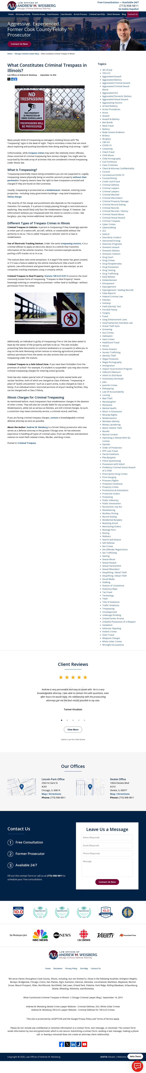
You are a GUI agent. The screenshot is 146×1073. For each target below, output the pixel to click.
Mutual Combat (110, 434)
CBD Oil (106, 142)
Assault (106, 115)
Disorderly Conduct (111, 237)
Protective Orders (111, 493)
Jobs (104, 382)
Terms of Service (104, 1018)
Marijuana (107, 404)
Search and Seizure (111, 539)
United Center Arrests (113, 618)
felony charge (14, 196)
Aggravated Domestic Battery (117, 96)
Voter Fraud (108, 634)
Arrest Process (80, 14)
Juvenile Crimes (109, 385)
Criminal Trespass (27, 443)
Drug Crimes (108, 260)
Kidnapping (108, 388)
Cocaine (106, 171)
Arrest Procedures (111, 109)
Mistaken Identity (111, 421)
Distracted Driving (111, 240)
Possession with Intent (113, 464)
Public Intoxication (111, 503)
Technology (108, 595)
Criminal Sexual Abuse (113, 214)
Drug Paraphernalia (112, 263)
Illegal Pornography (112, 362)
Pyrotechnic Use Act (112, 506)
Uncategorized (109, 612)
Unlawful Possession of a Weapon (119, 621)
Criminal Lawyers (110, 188)
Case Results (66, 14)
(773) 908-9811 (129, 6)
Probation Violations (112, 483)
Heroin (105, 345)
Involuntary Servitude (112, 378)
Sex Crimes (107, 546)
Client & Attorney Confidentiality (118, 168)
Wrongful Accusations (113, 644)
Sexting (106, 556)
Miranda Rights (109, 414)
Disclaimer (58, 968)
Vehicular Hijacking (111, 628)
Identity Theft (109, 355)
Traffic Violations (110, 605)
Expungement (109, 286)
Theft (105, 598)
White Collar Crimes (112, 641)
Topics (102, 64)
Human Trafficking (111, 352)
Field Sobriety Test (111, 306)
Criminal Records (110, 207)
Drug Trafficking (110, 273)
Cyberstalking (109, 227)
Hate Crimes (108, 339)
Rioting (105, 533)
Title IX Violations (111, 602)
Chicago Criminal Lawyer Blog (26, 54)
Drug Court (107, 257)
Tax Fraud (107, 592)
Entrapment (108, 283)
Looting (106, 395)
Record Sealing (109, 516)
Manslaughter (109, 401)
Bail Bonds (107, 122)
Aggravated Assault (111, 76)
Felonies (106, 299)
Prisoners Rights (110, 480)
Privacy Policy (71, 968)
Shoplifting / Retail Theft (114, 572)
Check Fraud (108, 152)
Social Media (108, 579)
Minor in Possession (112, 411)
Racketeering (108, 510)
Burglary (106, 138)
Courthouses (53, 14)
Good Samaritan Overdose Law (117, 322)
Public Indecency (110, 500)
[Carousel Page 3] (73, 720)
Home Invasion (109, 349)
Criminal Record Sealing (114, 204)
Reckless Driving (110, 513)
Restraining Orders (111, 526)
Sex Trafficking (109, 552)
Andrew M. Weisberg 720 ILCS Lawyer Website (53, 1009)
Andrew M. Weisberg (37, 427)
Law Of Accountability (113, 391)
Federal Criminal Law (112, 296)
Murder (106, 431)
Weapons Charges (111, 638)
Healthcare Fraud (110, 342)
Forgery (106, 313)
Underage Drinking (111, 615)
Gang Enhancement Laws (114, 319)
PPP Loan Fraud (110, 451)
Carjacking (107, 148)
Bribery (106, 135)
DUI (104, 230)
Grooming (107, 329)
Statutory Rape (109, 588)
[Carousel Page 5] (84, 720)
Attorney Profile (23, 14)
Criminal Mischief (110, 194)
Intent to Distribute (112, 375)
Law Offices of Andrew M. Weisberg (43, 1056)
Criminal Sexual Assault (113, 217)
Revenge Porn (109, 529)
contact (54, 417)
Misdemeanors (109, 418)
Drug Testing (108, 270)
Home (11, 14)
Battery (106, 129)
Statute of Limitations (113, 585)
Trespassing (108, 608)
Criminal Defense (110, 184)
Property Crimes (110, 487)
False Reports (109, 293)
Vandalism (107, 625)
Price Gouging (109, 477)
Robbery (106, 536)
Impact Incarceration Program (117, 368)
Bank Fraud (107, 125)
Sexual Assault (109, 562)
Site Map (84, 968)
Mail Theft (107, 398)
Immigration (108, 365)
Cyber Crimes (108, 224)
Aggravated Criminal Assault (116, 83)
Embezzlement (109, 280)
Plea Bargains (109, 457)
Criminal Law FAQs (97, 14)
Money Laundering (111, 424)
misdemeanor (53, 190)
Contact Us (133, 14)
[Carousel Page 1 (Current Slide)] (61, 720)
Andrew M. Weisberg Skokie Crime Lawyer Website (51, 1006)
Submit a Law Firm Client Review (73, 739)
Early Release (108, 276)
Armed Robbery (110, 106)
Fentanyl (106, 303)
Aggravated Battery (112, 79)
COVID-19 (106, 145)
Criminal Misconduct (112, 198)
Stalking (106, 582)
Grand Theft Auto (111, 326)
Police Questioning (111, 460)
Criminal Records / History (115, 211)
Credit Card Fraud (111, 181)
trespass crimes (36, 152)
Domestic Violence (111, 253)
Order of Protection (112, 447)
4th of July (107, 69)
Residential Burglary (112, 519)
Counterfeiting (109, 178)
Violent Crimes (109, 631)
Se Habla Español (129, 8)
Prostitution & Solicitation (115, 490)
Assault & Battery (111, 119)
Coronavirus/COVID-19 (113, 175)
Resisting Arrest (110, 523)
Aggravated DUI (110, 92)
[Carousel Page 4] (79, 720)
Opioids (106, 444)
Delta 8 (105, 234)
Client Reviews (113, 14)
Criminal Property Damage (115, 201)
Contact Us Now (19, 44)
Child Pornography (111, 158)
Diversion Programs (112, 244)
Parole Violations (110, 454)
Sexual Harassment (111, 565)
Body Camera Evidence (113, 132)
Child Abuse (108, 155)
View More (73, 729)
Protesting (107, 497)
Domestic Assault (110, 247)
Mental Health (109, 408)
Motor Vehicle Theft (112, 428)
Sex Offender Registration (115, 549)
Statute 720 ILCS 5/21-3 (56, 276)
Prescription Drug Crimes (114, 474)
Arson (105, 112)
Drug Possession (110, 267)
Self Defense (108, 543)
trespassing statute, (71, 243)
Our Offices (73, 766)
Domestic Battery (111, 250)
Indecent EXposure (111, 372)
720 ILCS (106, 73)
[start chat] (137, 1066)
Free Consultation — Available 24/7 (118, 2)
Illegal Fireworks (110, 359)
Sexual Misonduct (111, 569)
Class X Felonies (110, 165)
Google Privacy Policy (81, 1018)
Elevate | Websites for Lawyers (119, 1056)
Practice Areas (38, 14)
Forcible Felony (109, 309)
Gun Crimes (108, 332)
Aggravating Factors (112, 102)
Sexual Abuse (108, 559)
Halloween (107, 336)
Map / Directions (51, 793)
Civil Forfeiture (109, 161)
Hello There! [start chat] (135, 1056)
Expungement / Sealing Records (117, 290)
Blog (124, 14)
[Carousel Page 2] (67, 720)
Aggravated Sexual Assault (115, 99)
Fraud (105, 316)
